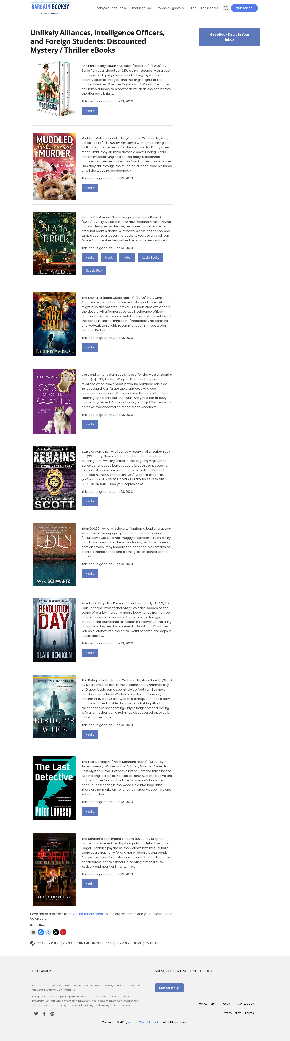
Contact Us (246, 1004)
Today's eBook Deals (110, 8)
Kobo (127, 257)
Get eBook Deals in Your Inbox (229, 37)
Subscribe (244, 8)
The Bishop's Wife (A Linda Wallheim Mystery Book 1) (121, 680)
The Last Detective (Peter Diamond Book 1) (115, 762)
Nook (109, 257)
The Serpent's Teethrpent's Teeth (108, 839)
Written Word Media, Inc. (145, 1022)
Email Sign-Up (141, 8)
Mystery (123, 943)
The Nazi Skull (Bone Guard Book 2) (108, 298)
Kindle (90, 111)
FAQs (226, 1004)
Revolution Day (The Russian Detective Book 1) (117, 603)
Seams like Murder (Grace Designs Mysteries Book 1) (121, 217)
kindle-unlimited (89, 943)
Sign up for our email (87, 914)
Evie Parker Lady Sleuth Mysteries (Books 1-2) (116, 66)
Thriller (152, 943)
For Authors (209, 8)
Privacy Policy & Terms (238, 1013)
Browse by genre (168, 8)
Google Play (94, 270)
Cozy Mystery (48, 943)
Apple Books (150, 257)
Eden (85, 528)
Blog (193, 8)
